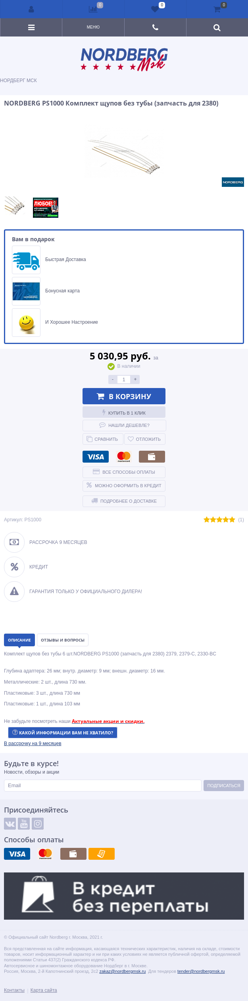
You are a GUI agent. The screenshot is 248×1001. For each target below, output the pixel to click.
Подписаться (223, 785)
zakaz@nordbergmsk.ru (122, 971)
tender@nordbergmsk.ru (201, 971)
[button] (33, 743)
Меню (93, 27)
